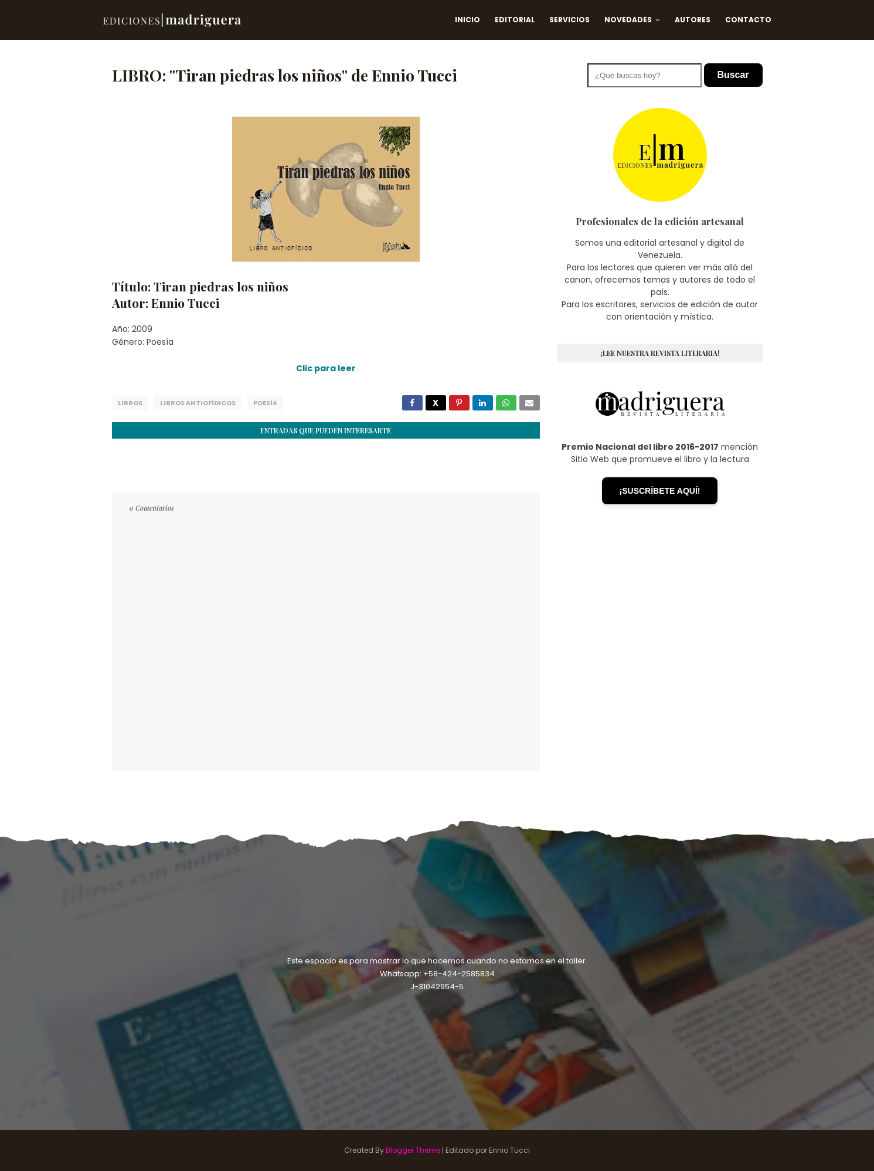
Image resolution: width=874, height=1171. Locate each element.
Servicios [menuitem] (569, 20)
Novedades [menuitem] (628, 20)
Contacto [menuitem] (748, 20)
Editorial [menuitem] (515, 20)
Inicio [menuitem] (467, 20)
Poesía (265, 403)
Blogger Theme (413, 1150)
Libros (130, 403)
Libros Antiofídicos (198, 403)
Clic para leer (326, 368)
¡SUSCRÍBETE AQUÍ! (660, 490)
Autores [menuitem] (692, 20)
